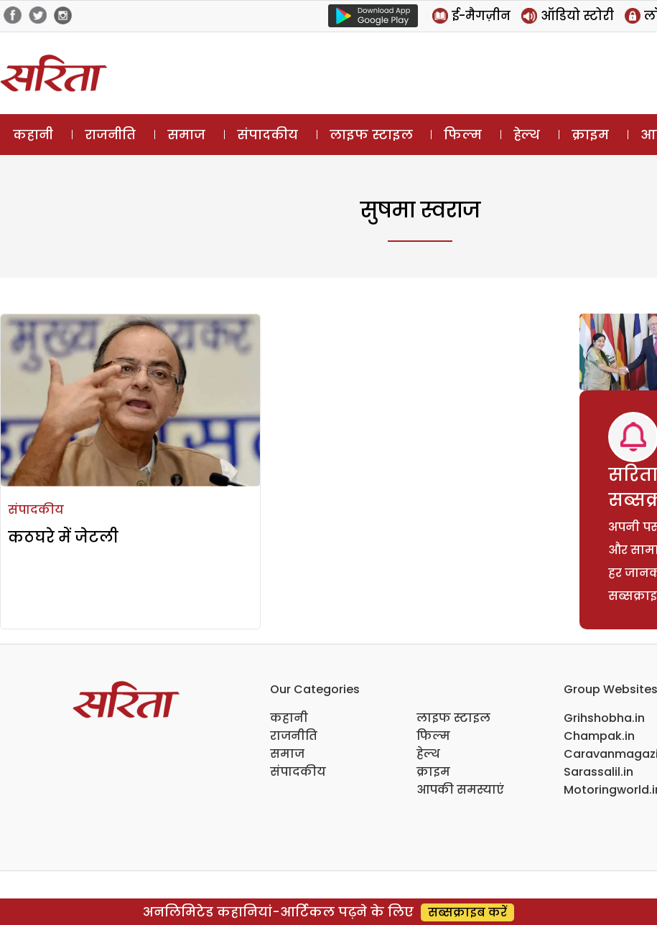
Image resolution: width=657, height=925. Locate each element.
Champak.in (599, 736)
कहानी (33, 135)
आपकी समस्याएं (460, 789)
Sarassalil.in (598, 772)
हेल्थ (526, 135)
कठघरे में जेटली (63, 537)
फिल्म (463, 135)
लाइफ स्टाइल (371, 135)
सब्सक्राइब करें (467, 912)
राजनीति (110, 135)
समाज (186, 135)
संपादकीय (267, 135)
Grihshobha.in (604, 718)
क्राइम (590, 135)
